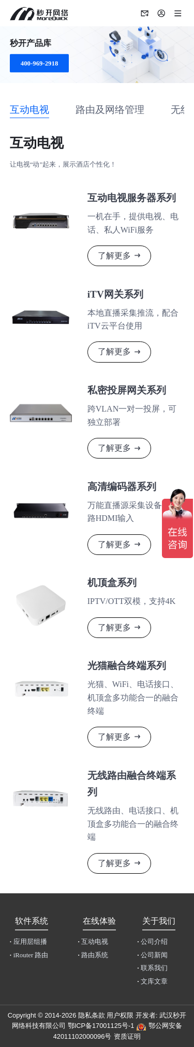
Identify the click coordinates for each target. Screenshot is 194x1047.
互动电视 (29, 109)
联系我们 (152, 968)
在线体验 (99, 921)
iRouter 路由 (29, 955)
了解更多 (114, 255)
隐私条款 (91, 1015)
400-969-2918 (39, 63)
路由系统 (93, 955)
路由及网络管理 (110, 109)
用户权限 (120, 1015)
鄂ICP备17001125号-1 (101, 1025)
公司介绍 (152, 941)
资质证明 (127, 1036)
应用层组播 (28, 941)
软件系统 (31, 921)
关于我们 (158, 921)
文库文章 (152, 981)
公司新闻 (152, 955)
